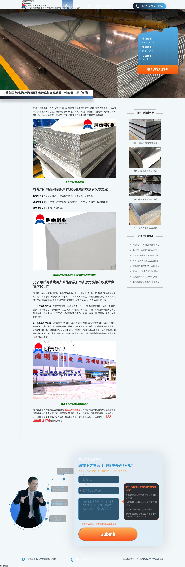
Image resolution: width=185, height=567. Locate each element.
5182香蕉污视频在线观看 (145, 199)
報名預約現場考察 (157, 69)
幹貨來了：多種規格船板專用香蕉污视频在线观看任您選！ (147, 245)
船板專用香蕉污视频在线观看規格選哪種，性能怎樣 (147, 250)
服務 (88, 6)
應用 (67, 5)
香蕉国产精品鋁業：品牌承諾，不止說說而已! (147, 266)
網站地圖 (4, 566)
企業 (98, 6)
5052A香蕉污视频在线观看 (145, 143)
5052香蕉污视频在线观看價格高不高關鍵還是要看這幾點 (147, 261)
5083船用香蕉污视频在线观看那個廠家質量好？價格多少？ (147, 255)
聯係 (108, 6)
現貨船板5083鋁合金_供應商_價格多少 (147, 276)
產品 (58, 6)
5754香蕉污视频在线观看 (145, 171)
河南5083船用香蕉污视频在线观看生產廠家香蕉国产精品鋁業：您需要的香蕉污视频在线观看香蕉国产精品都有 (147, 271)
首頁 (47, 6)
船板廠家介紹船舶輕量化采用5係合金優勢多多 (147, 282)
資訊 (78, 6)
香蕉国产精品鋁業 (72, 410)
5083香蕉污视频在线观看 (145, 227)
